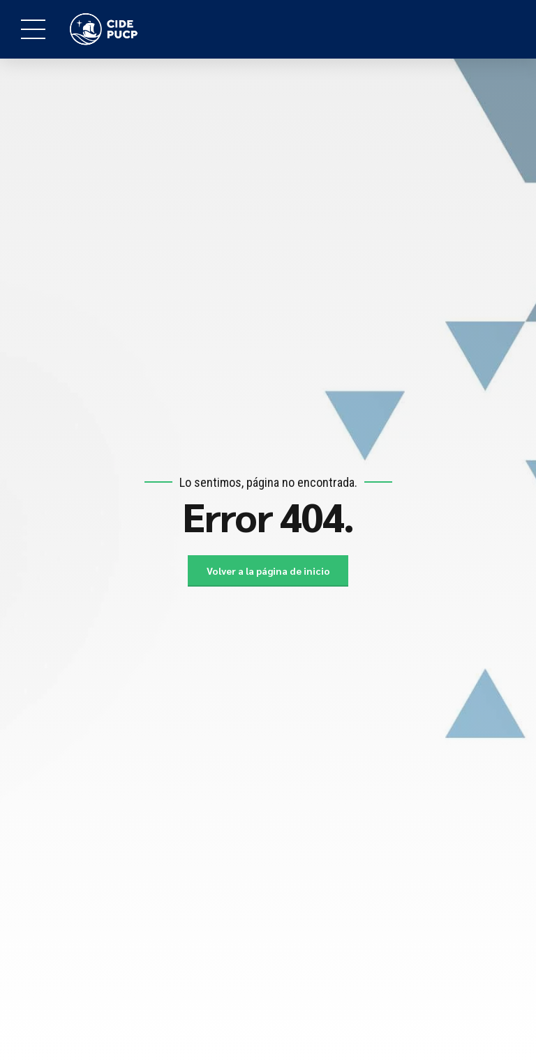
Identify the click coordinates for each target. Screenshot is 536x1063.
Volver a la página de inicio (268, 570)
